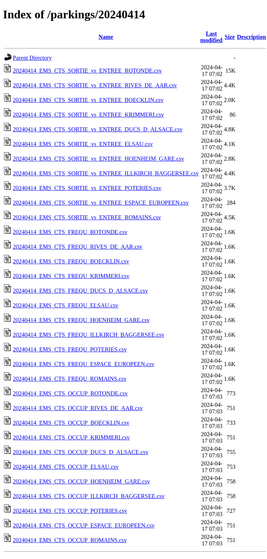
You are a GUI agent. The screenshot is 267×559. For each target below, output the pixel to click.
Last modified (211, 36)
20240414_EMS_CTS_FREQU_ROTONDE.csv (70, 232)
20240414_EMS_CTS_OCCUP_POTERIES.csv (70, 511)
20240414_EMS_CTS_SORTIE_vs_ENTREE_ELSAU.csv (83, 144)
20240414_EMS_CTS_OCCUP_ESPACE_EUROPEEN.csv (84, 525)
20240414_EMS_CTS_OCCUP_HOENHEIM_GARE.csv (81, 481)
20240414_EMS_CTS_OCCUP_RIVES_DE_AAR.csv (78, 408)
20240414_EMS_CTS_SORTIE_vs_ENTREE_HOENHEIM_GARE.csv (98, 159)
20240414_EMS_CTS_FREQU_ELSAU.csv (65, 305)
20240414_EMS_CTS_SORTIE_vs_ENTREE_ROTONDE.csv (87, 70)
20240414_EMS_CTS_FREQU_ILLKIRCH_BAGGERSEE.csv (88, 335)
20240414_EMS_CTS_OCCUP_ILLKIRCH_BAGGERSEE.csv (89, 496)
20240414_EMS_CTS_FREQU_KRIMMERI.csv (71, 276)
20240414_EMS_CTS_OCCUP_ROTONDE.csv (70, 393)
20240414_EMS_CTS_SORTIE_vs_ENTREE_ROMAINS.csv (87, 217)
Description (251, 37)
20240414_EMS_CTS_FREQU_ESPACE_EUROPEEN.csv (83, 364)
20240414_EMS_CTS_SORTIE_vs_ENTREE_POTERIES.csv (87, 188)
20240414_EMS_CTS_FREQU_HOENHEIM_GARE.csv (81, 320)
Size (230, 37)
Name (106, 37)
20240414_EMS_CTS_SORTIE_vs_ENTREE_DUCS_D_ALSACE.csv (98, 129)
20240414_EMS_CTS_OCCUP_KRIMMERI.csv (71, 437)
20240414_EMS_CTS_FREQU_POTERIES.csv (70, 349)
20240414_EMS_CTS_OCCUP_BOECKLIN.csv (71, 423)
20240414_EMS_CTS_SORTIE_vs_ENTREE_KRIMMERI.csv (88, 115)
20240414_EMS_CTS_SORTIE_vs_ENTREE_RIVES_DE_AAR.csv (95, 85)
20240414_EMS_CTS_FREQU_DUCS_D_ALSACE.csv (80, 291)
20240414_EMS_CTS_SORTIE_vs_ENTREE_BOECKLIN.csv (88, 100)
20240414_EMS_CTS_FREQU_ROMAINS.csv (70, 379)
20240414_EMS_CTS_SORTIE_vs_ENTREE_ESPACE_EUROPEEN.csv (101, 203)
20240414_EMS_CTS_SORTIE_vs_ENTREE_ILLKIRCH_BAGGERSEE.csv (106, 173)
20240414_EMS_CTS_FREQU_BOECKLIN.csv (71, 261)
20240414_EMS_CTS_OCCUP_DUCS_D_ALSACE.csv (80, 452)
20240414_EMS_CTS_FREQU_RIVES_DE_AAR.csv (77, 247)
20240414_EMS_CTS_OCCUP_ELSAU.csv (65, 467)
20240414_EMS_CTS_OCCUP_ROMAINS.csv (70, 540)
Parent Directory (32, 58)
